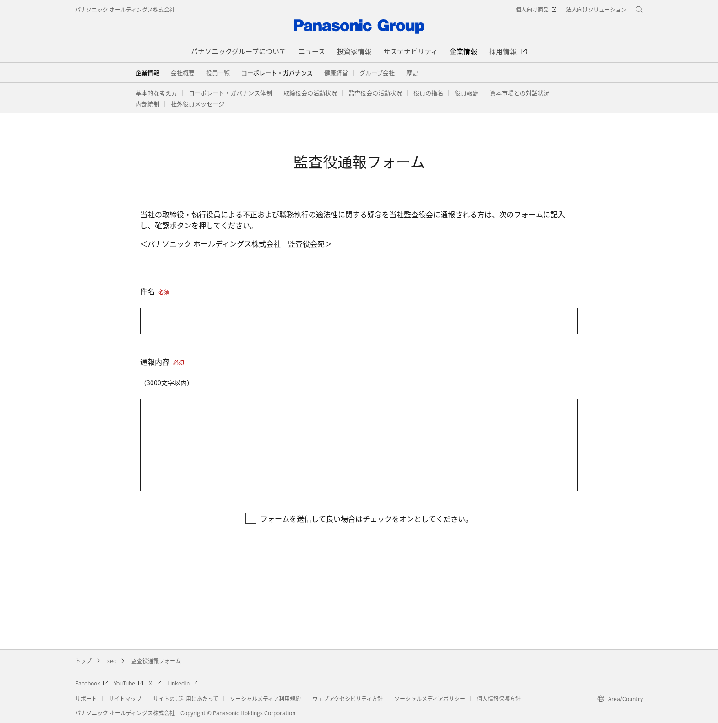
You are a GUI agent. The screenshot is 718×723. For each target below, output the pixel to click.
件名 (154, 291)
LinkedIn (182, 683)
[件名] (359, 321)
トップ (83, 660)
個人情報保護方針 (499, 698)
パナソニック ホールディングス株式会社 (125, 9)
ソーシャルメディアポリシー (429, 698)
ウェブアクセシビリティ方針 (347, 698)
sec (111, 660)
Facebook (92, 683)
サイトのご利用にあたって (185, 698)
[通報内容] (359, 445)
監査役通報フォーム (156, 660)
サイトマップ (125, 698)
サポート (86, 698)
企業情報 (147, 72)
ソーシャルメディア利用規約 (265, 698)
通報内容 (162, 361)
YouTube (128, 683)
